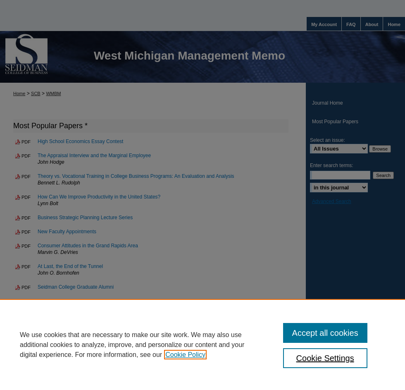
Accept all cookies (325, 332)
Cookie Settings (325, 358)
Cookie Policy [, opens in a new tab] (185, 354)
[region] (202, 344)
